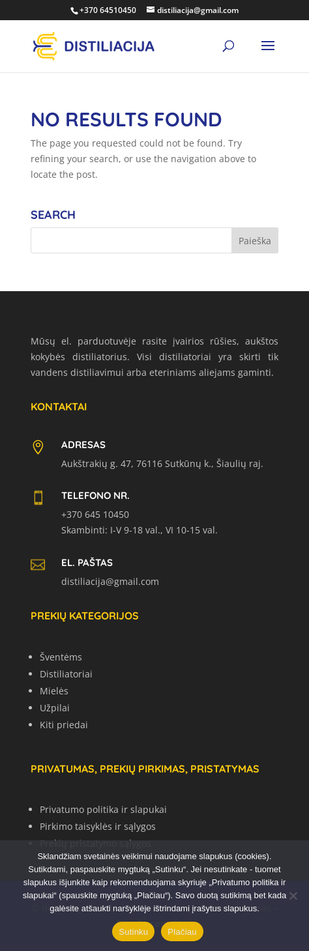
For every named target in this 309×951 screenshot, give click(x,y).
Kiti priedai (64, 724)
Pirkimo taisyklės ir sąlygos (98, 826)
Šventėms (61, 657)
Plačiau (182, 932)
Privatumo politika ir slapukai (103, 809)
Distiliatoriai (66, 674)
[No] (292, 895)
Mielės (54, 691)
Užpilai (55, 708)
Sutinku (133, 932)
